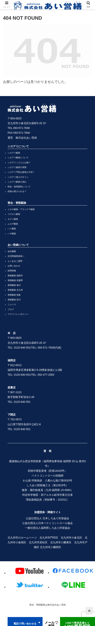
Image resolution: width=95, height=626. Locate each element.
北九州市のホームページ (22, 537)
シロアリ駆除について (18, 157)
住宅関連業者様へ (16, 256)
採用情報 (12, 270)
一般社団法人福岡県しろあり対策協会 (47, 527)
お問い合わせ (14, 266)
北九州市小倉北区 (71, 537)
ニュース (12, 304)
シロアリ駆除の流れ (17, 182)
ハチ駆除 (12, 233)
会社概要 (12, 251)
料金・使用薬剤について (19, 186)
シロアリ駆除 (14, 153)
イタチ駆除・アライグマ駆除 (21, 209)
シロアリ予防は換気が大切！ (21, 172)
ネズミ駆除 (13, 219)
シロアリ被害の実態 (17, 167)
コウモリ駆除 (14, 214)
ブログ (11, 309)
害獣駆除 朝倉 (14, 295)
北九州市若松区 (38, 542)
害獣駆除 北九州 (15, 290)
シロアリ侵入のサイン (18, 177)
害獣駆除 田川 (14, 299)
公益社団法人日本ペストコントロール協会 (47, 523)
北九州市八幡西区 (50, 547)
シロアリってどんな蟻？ (19, 162)
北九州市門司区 (49, 537)
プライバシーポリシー (18, 314)
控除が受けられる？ (17, 191)
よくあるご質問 (15, 261)
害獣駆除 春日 (14, 285)
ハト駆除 (12, 228)
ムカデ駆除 (13, 224)
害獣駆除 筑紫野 (15, 280)
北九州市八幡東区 (60, 542)
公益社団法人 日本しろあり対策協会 (47, 518)
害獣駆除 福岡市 (15, 275)
